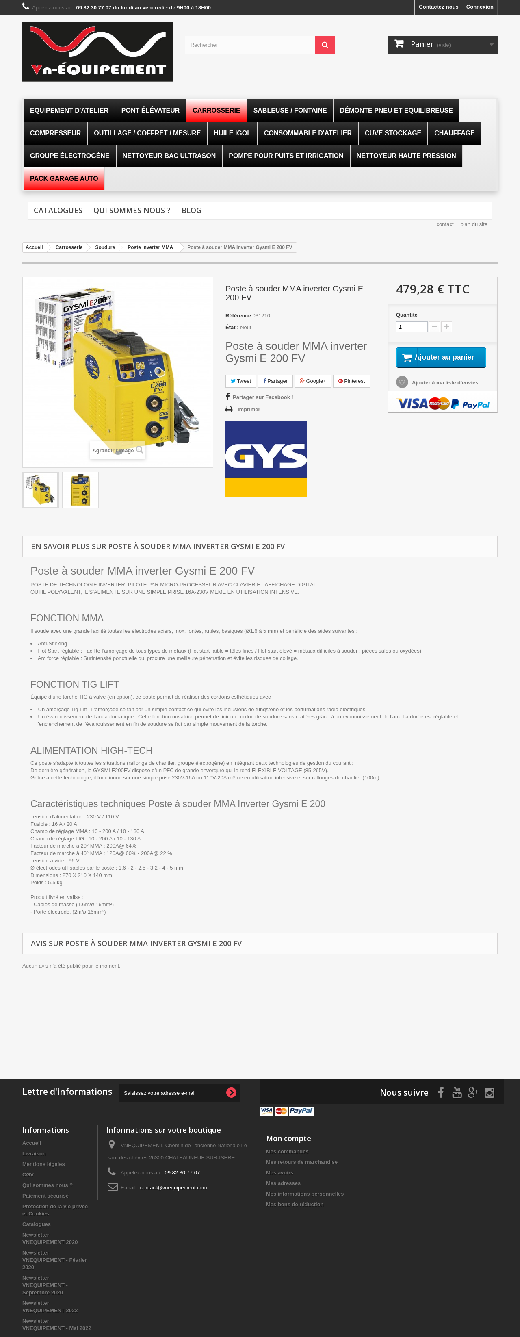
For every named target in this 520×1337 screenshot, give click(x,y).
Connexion (480, 7)
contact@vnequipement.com (173, 1186)
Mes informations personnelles (305, 1192)
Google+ (313, 381)
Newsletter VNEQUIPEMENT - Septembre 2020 (45, 1283)
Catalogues (58, 210)
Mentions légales (43, 1162)
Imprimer (249, 409)
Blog (192, 210)
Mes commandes (287, 1149)
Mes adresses (283, 1181)
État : (232, 327)
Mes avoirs (279, 1171)
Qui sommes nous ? (132, 210)
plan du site (474, 224)
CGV (28, 1173)
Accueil (31, 1141)
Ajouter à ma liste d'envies (445, 392)
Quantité (407, 315)
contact (445, 224)
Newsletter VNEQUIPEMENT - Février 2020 (54, 1258)
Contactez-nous (439, 7)
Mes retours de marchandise (302, 1160)
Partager (275, 381)
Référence (238, 316)
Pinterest (351, 381)
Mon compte (288, 1136)
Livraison (34, 1151)
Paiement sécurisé (45, 1194)
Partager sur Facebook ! (263, 397)
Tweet (241, 381)
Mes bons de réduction (295, 1202)
